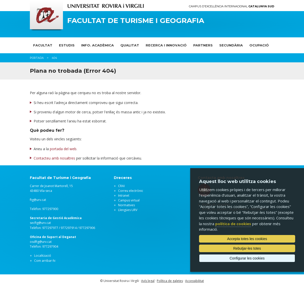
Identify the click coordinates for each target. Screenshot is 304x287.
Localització (42, 255)
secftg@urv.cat (40, 223)
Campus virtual (129, 200)
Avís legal (148, 281)
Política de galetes (170, 281)
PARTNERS (203, 45)
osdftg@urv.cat (41, 242)
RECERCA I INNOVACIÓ (166, 45)
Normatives (126, 205)
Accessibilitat (194, 281)
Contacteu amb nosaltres (54, 158)
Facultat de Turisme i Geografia (135, 20)
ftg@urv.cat (38, 200)
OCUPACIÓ (259, 45)
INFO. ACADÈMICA (97, 45)
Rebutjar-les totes (247, 248)
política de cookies (233, 223)
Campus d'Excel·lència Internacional (231, 6)
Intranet (123, 195)
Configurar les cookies (247, 258)
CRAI (121, 186)
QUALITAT (129, 45)
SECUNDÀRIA (231, 45)
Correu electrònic (130, 191)
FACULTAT (42, 45)
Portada (37, 58)
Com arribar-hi (44, 260)
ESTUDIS (67, 45)
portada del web (63, 148)
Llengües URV (127, 210)
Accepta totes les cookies (247, 239)
